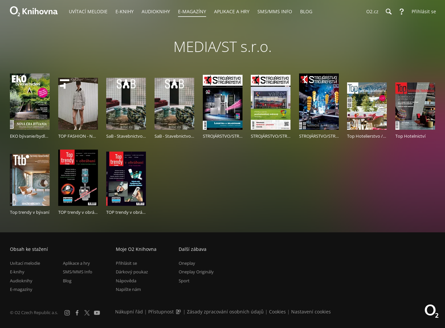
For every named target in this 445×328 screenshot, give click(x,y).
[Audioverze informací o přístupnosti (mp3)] (179, 311)
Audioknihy (21, 281)
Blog (67, 281)
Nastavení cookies (311, 311)
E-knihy (17, 272)
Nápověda (126, 281)
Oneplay (187, 263)
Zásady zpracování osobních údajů (225, 311)
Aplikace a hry (76, 263)
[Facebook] (77, 313)
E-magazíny (21, 289)
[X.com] (87, 313)
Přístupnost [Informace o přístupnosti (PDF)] (161, 311)
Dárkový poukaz (132, 272)
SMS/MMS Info (77, 272)
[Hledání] (388, 11)
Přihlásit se (126, 263)
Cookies (277, 311)
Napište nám (128, 289)
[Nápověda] (401, 11)
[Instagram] (67, 313)
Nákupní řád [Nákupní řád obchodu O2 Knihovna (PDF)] (129, 311)
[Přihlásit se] (422, 11)
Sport (184, 281)
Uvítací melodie (25, 263)
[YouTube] (97, 313)
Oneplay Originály (196, 272)
